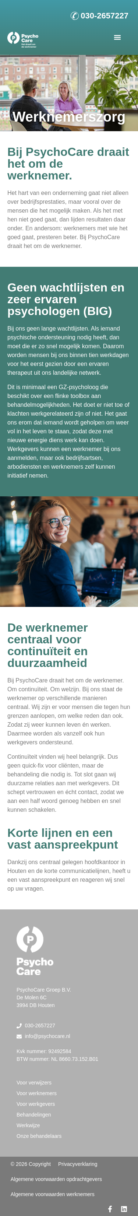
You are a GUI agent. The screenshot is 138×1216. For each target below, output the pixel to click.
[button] (117, 37)
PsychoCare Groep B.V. (44, 990)
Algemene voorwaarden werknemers (53, 1194)
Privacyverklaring (78, 1164)
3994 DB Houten (36, 1005)
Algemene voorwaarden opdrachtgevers (56, 1179)
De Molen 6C (32, 997)
